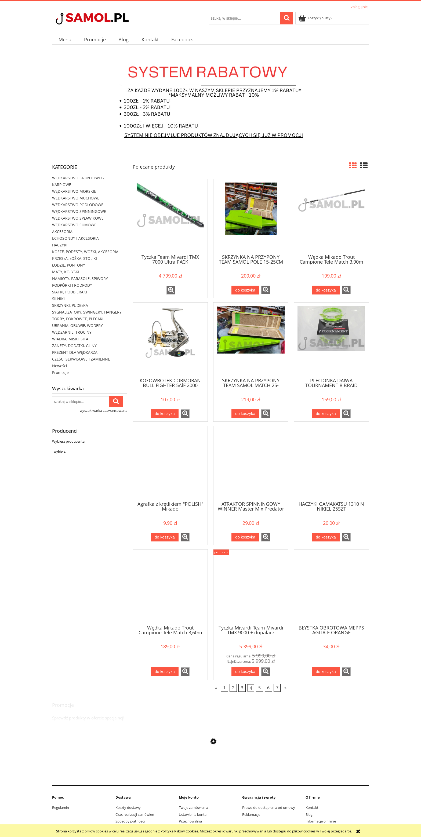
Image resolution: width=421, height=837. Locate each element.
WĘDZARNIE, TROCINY (72, 332)
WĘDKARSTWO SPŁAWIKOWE (78, 218)
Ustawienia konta (192, 814)
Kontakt (312, 807)
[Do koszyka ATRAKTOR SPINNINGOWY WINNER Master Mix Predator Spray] (245, 537)
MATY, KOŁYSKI (65, 271)
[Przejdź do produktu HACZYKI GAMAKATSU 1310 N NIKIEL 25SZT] (331, 463)
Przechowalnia (190, 821)
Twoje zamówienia (193, 807)
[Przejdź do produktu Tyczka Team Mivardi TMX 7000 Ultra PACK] (170, 216)
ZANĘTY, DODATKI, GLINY (74, 345)
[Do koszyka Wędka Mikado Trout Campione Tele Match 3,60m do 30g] (164, 671)
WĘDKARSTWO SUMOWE (74, 224)
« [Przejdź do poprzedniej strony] (216, 688)
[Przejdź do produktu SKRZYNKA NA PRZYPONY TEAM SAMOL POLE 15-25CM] (251, 216)
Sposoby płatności (130, 821)
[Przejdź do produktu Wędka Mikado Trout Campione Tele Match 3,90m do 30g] (331, 216)
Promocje (60, 372)
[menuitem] (65, 39)
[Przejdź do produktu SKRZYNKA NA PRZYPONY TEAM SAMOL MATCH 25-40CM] (251, 339)
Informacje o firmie (321, 821)
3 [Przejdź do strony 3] (242, 688)
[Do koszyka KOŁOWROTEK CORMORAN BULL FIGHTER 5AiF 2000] (164, 413)
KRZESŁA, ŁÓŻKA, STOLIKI (74, 258)
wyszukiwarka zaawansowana (103, 410)
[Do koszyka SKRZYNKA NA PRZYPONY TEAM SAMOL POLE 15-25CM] (245, 290)
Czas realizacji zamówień (134, 814)
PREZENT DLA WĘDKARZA (74, 352)
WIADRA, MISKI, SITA (70, 338)
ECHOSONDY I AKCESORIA (75, 238)
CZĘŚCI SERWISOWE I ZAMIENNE (81, 359)
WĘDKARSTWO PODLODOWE (77, 204)
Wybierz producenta (68, 441)
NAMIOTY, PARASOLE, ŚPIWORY (80, 278)
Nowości (59, 365)
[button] (170, 290)
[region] (210, 101)
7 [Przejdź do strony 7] (277, 688)
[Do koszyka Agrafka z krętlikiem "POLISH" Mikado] (164, 537)
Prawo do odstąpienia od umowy (268, 807)
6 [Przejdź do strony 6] (268, 688)
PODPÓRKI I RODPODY (72, 285)
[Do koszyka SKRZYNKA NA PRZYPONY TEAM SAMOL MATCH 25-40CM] (245, 413)
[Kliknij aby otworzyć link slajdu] (210, 101)
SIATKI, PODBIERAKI (69, 291)
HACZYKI (59, 245)
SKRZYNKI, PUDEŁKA (70, 305)
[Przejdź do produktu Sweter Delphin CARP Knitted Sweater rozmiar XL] (210, 776)
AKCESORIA (62, 231)
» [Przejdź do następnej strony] (285, 688)
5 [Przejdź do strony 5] (259, 688)
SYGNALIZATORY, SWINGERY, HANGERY (87, 312)
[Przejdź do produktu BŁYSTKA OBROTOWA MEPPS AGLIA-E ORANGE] (331, 586)
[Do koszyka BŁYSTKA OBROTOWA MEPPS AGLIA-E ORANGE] (325, 671)
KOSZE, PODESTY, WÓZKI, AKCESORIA (85, 251)
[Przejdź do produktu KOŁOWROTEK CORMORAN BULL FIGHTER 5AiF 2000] (170, 339)
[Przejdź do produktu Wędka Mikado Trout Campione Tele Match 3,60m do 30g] (170, 586)
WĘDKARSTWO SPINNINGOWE (79, 211)
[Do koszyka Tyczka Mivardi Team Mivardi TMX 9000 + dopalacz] (245, 671)
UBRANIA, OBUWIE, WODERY (77, 325)
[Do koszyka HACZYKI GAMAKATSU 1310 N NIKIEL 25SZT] (325, 537)
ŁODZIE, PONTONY (68, 265)
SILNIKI (58, 298)
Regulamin (60, 807)
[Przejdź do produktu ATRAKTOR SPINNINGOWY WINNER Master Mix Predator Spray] (251, 463)
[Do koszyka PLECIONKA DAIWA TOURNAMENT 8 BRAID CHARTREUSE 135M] (325, 413)
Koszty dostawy (128, 807)
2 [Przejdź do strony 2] (233, 688)
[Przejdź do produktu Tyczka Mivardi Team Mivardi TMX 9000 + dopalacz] (251, 586)
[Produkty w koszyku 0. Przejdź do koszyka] (315, 18)
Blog (309, 814)
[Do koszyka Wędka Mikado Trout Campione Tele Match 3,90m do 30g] (325, 290)
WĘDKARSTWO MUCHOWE (75, 198)
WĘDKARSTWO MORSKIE (74, 191)
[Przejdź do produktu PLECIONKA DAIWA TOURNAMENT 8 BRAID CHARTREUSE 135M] (331, 339)
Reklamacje (251, 814)
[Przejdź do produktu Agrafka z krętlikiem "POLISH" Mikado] (170, 463)
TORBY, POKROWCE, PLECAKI (77, 318)
